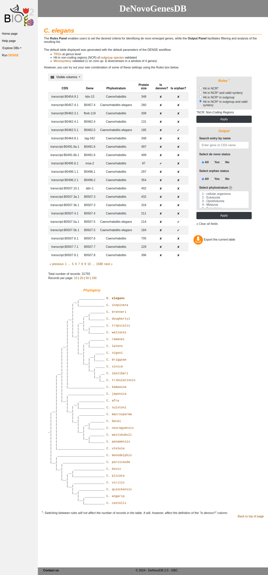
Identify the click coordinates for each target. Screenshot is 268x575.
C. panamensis (118, 475)
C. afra (112, 425)
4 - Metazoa (224, 205)
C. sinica (114, 383)
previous (57, 264)
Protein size (143, 86)
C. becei (113, 450)
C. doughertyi (118, 324)
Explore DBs (10, 48)
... (69, 264)
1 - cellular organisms (224, 194)
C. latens (114, 358)
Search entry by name (215, 138)
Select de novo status (214, 154)
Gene (90, 88)
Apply (224, 119)
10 (89, 264)
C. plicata (115, 516)
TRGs (58, 54)
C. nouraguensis (120, 458)
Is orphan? (178, 88)
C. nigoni (114, 366)
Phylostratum (116, 88)
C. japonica (116, 416)
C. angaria (115, 541)
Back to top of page (251, 563)
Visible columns (64, 77)
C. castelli (116, 550)
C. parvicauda (118, 500)
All (205, 162)
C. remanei (115, 350)
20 (81, 278)
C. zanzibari (117, 391)
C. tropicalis (118, 333)
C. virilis (115, 525)
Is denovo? (161, 86)
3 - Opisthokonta (224, 201)
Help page (9, 40)
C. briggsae (116, 375)
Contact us (51, 571)
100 (94, 278)
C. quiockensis (119, 533)
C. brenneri (116, 316)
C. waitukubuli (119, 466)
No (225, 162)
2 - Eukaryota (224, 197)
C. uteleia (115, 483)
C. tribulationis (121, 400)
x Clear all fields (207, 223)
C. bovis (113, 508)
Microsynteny (62, 61)
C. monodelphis (119, 491)
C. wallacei (116, 341)
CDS (65, 88)
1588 (99, 264)
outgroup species (112, 57)
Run (10, 55)
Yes (215, 162)
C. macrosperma (119, 441)
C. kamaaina (116, 408)
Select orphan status (214, 171)
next (108, 264)
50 (87, 278)
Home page (10, 33)
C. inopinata (117, 308)
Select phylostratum (215, 187)
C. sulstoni (116, 433)
